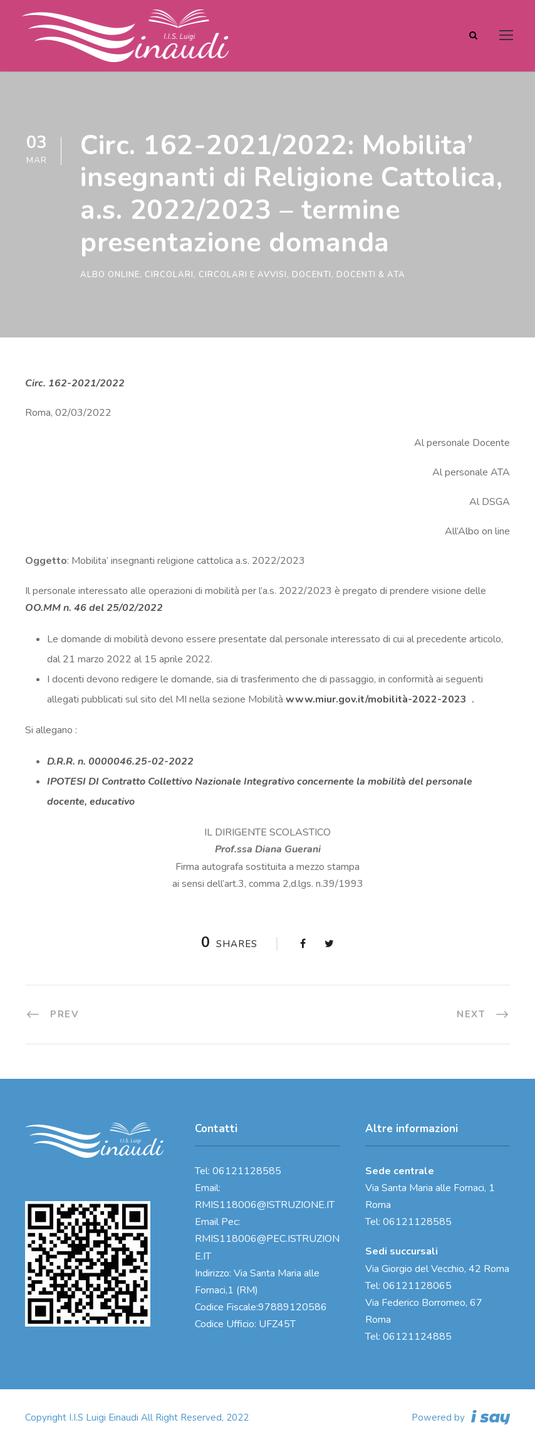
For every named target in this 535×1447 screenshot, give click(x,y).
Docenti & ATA (370, 274)
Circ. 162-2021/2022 (75, 383)
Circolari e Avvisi (243, 274)
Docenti (311, 274)
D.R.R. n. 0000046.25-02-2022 (120, 761)
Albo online (110, 274)
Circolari (169, 274)
